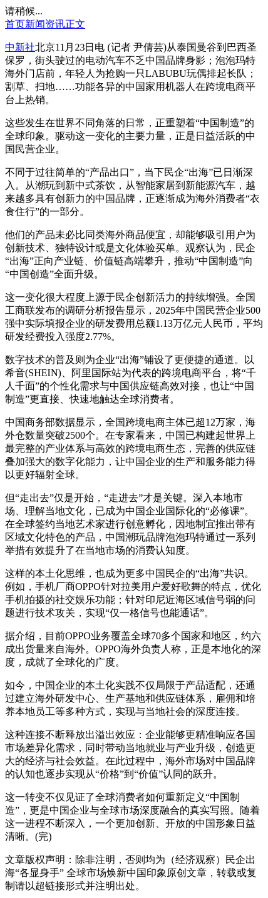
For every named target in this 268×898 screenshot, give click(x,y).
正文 (75, 24)
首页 (15, 24)
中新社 (20, 47)
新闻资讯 (45, 24)
